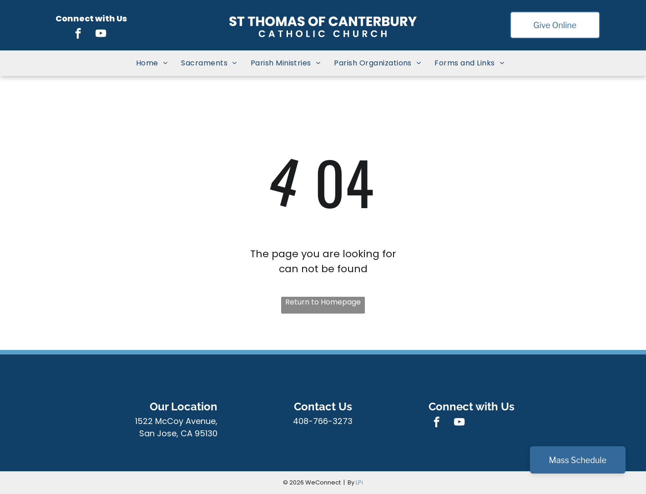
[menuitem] (151, 63)
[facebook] (78, 34)
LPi (359, 482)
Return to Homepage (323, 302)
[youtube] (101, 34)
